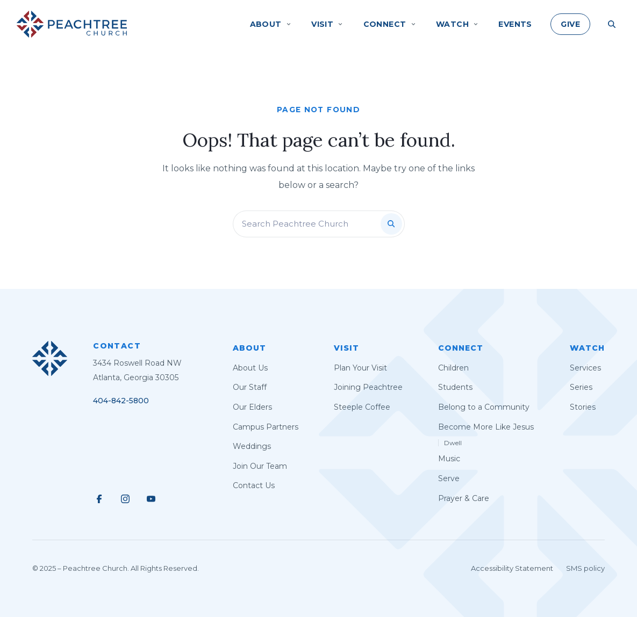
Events (515, 24)
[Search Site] (611, 24)
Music (449, 458)
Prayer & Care (463, 498)
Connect (460, 348)
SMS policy (585, 568)
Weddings (252, 446)
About (249, 348)
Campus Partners (265, 427)
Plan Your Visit (360, 368)
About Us (250, 368)
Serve (449, 478)
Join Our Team (260, 466)
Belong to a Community (483, 407)
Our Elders (252, 407)
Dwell (453, 443)
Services (585, 368)
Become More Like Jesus (486, 427)
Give (570, 24)
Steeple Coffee (362, 407)
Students (455, 387)
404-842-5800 (121, 400)
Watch (587, 348)
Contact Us (254, 485)
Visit (346, 348)
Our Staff (250, 387)
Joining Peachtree (368, 387)
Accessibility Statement (512, 568)
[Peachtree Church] (72, 24)
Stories (583, 407)
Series (581, 387)
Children (453, 368)
